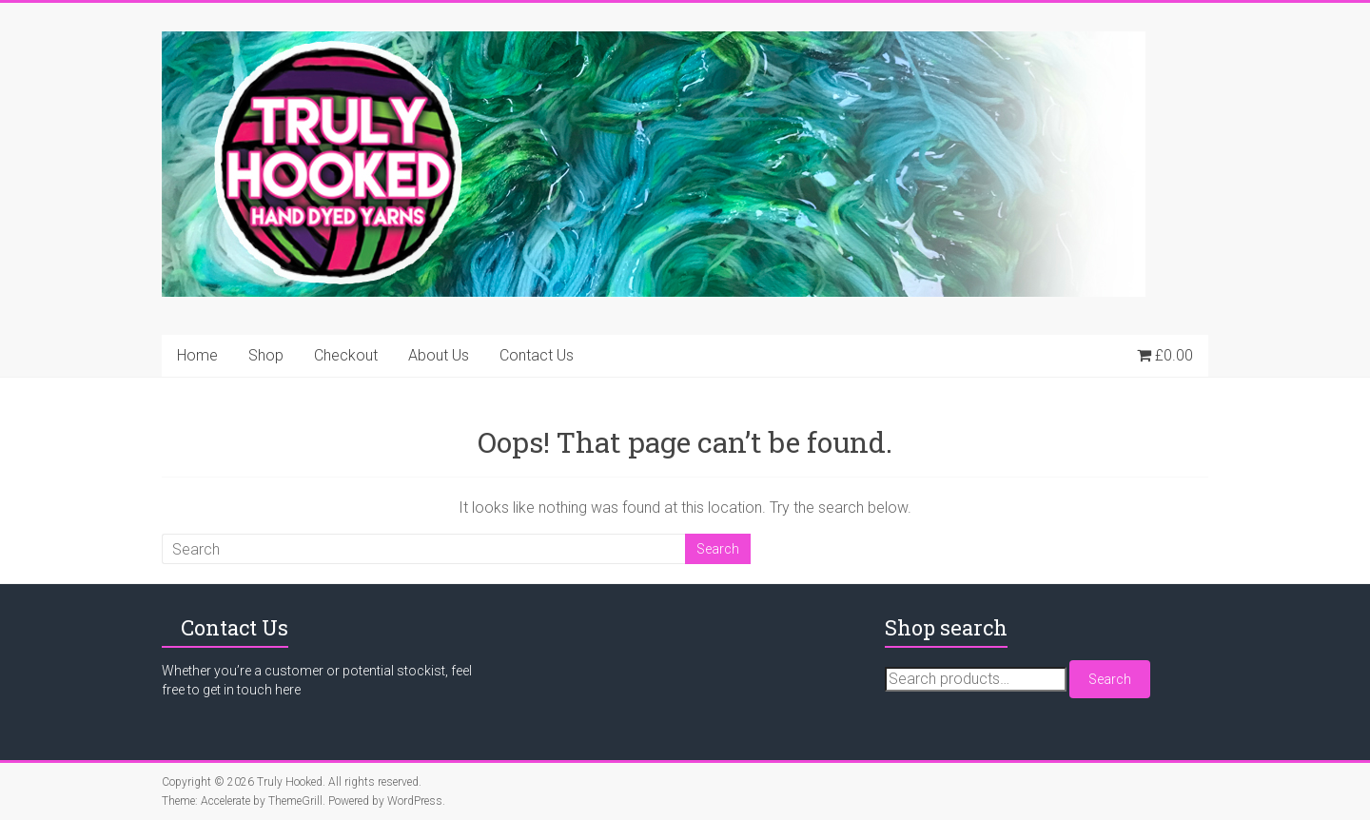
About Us (438, 355)
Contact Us (536, 355)
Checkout (346, 355)
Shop (266, 355)
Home (197, 355)
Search (1109, 679)
